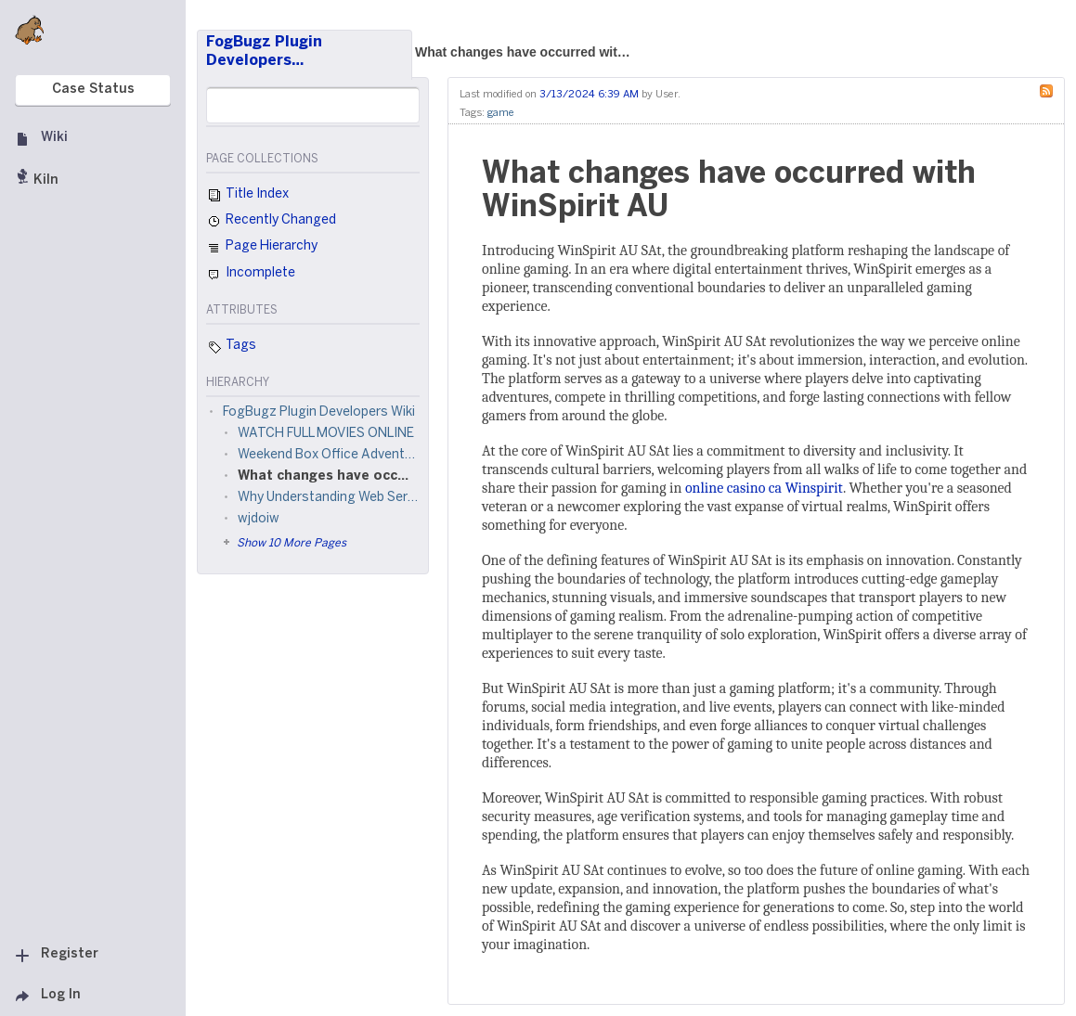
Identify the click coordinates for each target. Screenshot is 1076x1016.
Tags (231, 347)
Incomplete (250, 274)
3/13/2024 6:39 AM (589, 94)
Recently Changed (271, 221)
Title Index (247, 195)
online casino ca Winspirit (764, 488)
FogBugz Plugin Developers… (264, 51)
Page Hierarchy (262, 248)
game (500, 113)
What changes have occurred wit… (522, 52)
